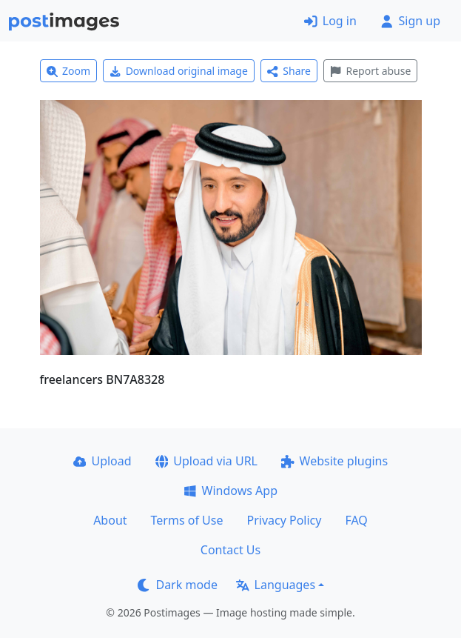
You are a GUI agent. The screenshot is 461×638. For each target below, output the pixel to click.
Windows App (230, 490)
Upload (102, 461)
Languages (275, 584)
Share (289, 71)
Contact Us (230, 550)
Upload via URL (206, 461)
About (110, 520)
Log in (330, 21)
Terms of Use (187, 520)
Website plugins (334, 461)
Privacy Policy (283, 520)
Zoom (69, 71)
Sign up (410, 21)
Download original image (179, 71)
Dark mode (178, 584)
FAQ (356, 520)
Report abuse (370, 71)
